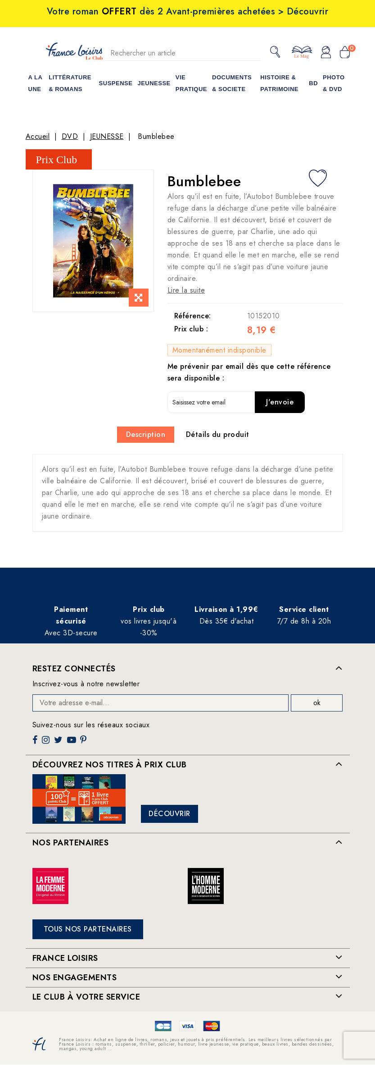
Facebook (36, 743)
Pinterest (84, 743)
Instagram (47, 743)
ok (317, 703)
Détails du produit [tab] (217, 434)
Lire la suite (186, 290)
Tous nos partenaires (88, 929)
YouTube (72, 743)
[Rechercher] (183, 53)
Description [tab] (146, 434)
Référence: (192, 316)
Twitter (59, 743)
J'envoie (280, 402)
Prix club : (191, 329)
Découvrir (169, 813)
